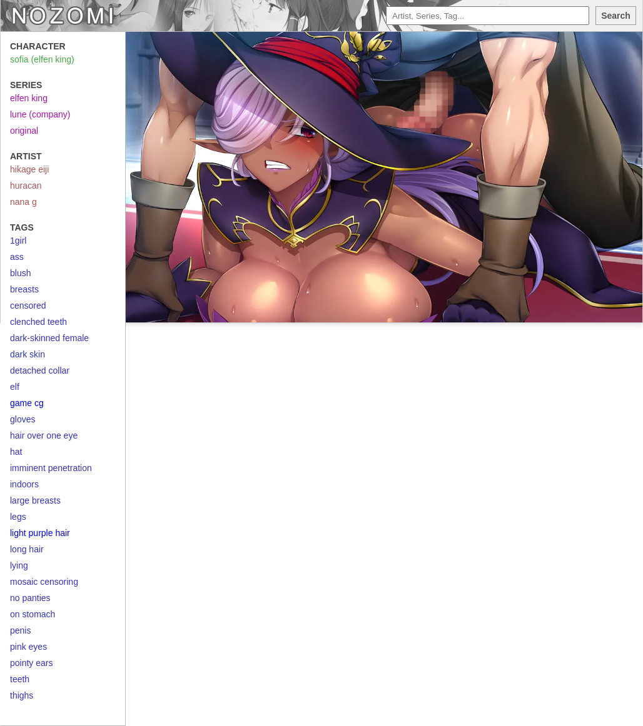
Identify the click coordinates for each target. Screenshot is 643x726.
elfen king (29, 98)
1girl (18, 241)
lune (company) (40, 114)
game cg (27, 403)
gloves (22, 419)
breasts (24, 289)
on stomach (32, 614)
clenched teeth (38, 322)
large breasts (35, 500)
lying (19, 565)
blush (20, 273)
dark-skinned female (49, 338)
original (24, 131)
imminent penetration (51, 468)
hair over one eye (44, 435)
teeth (19, 679)
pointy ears (31, 663)
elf (14, 387)
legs (18, 517)
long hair (27, 549)
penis (20, 630)
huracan (26, 186)
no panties (30, 598)
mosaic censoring (44, 582)
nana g (23, 202)
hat (16, 452)
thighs (21, 695)
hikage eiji (29, 169)
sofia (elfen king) (42, 59)
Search (615, 16)
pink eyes (28, 647)
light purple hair (40, 533)
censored (28, 306)
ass (17, 257)
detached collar (39, 370)
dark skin (27, 354)
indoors (24, 484)
